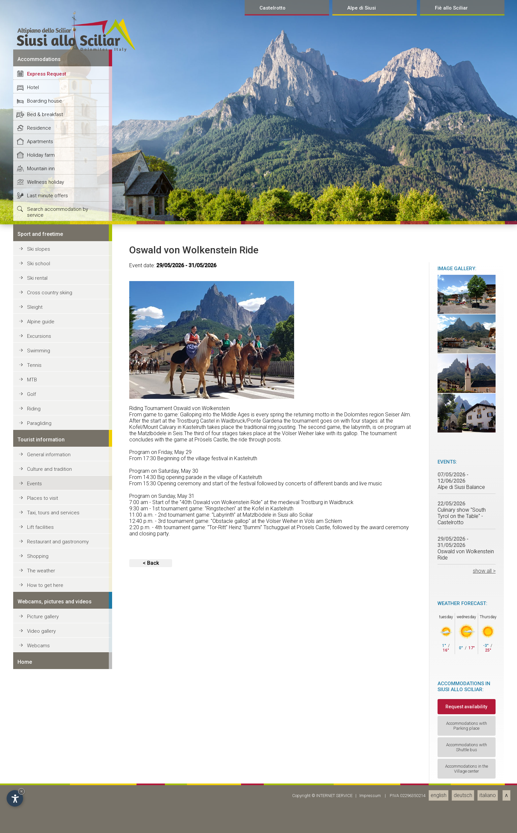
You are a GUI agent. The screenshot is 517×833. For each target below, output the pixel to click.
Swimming (38, 793)
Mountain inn (41, 611)
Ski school (38, 706)
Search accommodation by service (57, 654)
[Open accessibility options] (15, 798)
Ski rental (37, 720)
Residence (39, 570)
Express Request (46, 516)
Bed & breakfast (45, 557)
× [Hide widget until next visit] (21, 791)
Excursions (39, 778)
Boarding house (44, 543)
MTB (32, 822)
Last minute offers (47, 638)
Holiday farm (41, 597)
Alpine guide (40, 764)
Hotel (33, 529)
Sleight (35, 749)
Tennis (34, 807)
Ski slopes (38, 691)
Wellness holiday (45, 624)
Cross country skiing (49, 735)
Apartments (40, 584)
